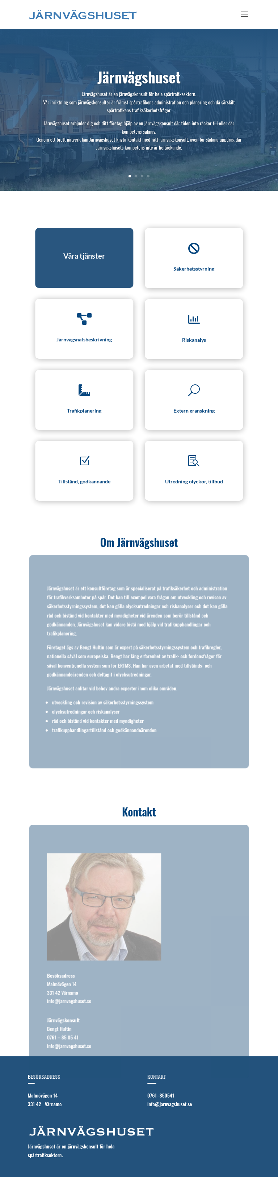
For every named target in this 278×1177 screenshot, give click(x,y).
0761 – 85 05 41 (63, 1036)
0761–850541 (160, 1095)
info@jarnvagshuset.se (69, 1000)
